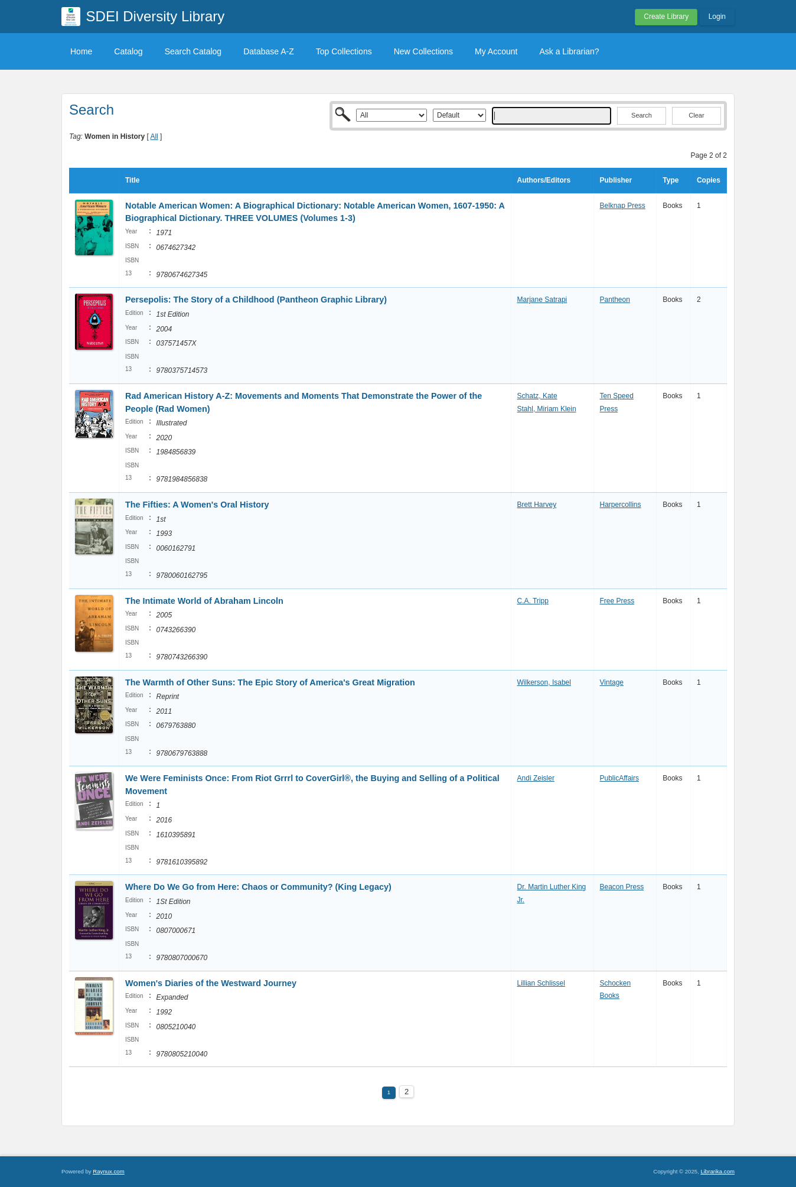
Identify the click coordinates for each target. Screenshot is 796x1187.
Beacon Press (622, 887)
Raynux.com (108, 1171)
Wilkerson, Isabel (544, 682)
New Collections (423, 51)
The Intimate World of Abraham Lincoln (204, 601)
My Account (496, 51)
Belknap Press (622, 205)
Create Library (666, 16)
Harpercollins (620, 504)
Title (132, 180)
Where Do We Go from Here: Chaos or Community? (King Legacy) (258, 887)
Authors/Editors (544, 180)
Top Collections (344, 51)
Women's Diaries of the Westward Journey (210, 983)
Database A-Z (268, 51)
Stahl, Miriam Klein (546, 409)
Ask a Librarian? (569, 51)
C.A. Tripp (533, 601)
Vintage (612, 682)
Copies (708, 180)
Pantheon (615, 299)
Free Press (617, 601)
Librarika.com (717, 1171)
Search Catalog (193, 51)
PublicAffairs (619, 778)
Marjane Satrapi (542, 299)
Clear (696, 115)
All (154, 136)
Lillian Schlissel (541, 983)
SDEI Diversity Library (155, 16)
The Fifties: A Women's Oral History (197, 504)
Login (717, 16)
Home (81, 51)
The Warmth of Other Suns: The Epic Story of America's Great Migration (270, 682)
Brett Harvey (537, 504)
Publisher (616, 180)
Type (670, 180)
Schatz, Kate (537, 396)
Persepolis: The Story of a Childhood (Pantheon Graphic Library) (256, 299)
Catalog (128, 51)
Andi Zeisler (535, 778)
